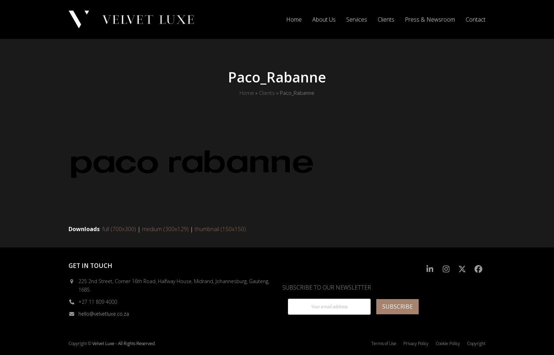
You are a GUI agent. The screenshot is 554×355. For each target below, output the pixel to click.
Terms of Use (383, 343)
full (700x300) (119, 229)
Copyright (476, 343)
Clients (267, 92)
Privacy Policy (416, 343)
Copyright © (80, 343)
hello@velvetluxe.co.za (103, 313)
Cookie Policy (448, 343)
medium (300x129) (165, 229)
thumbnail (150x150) (220, 229)
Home (247, 92)
